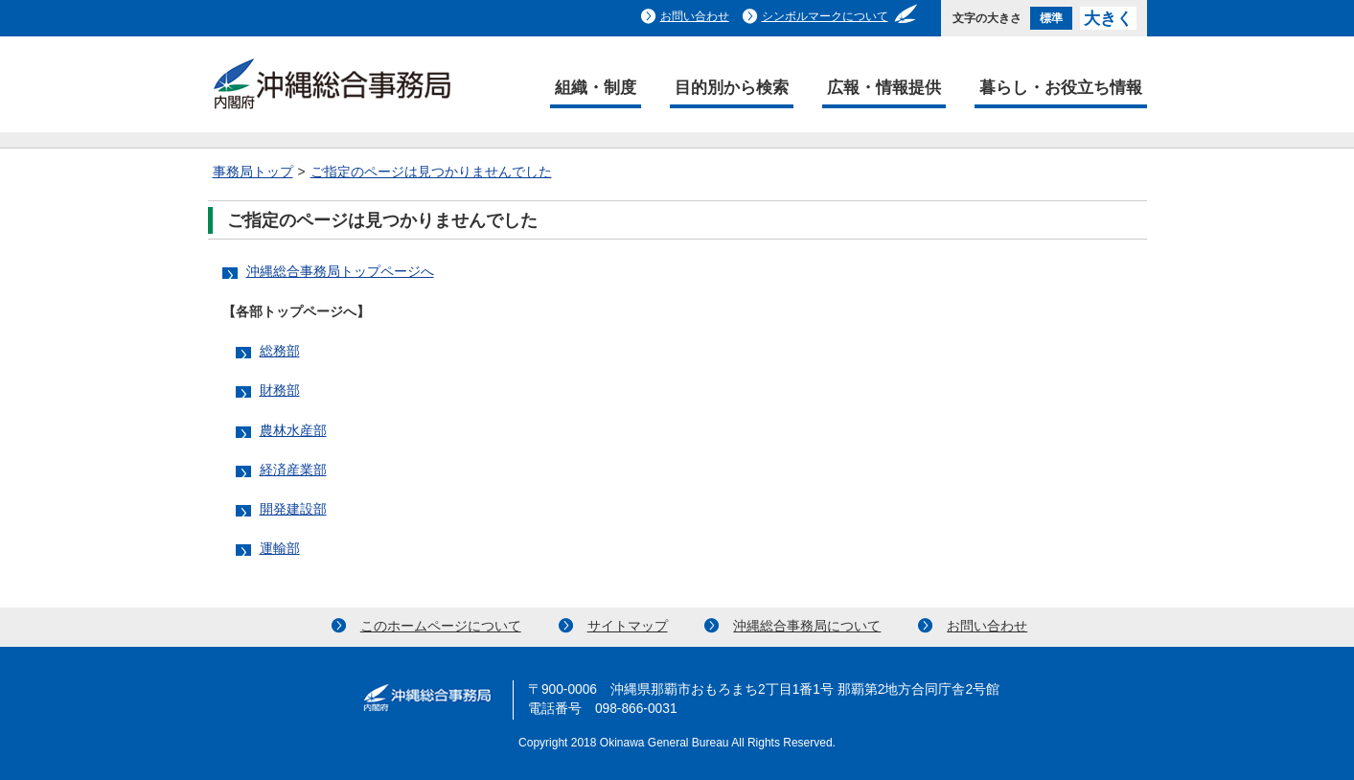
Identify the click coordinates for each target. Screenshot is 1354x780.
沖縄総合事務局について (807, 626)
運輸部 (280, 548)
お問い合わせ (694, 16)
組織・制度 (595, 87)
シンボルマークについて (825, 16)
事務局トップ (253, 172)
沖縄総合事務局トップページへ (340, 271)
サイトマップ (627, 626)
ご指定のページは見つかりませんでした (431, 172)
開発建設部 (293, 509)
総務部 (280, 351)
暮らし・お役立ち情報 (1060, 87)
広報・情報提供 (884, 87)
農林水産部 (293, 431)
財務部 (280, 390)
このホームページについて (440, 626)
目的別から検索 (732, 87)
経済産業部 (293, 470)
